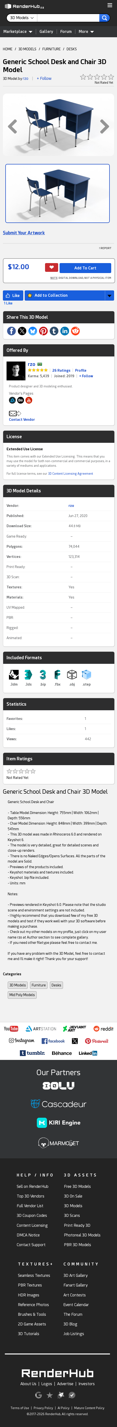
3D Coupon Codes (32, 1215)
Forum (66, 31)
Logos (46, 1384)
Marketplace (17, 31)
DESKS (72, 49)
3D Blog (70, 1324)
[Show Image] (57, 193)
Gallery (46, 31)
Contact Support (31, 1244)
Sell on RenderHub (32, 1186)
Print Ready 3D (77, 1225)
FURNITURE (51, 49)
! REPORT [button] (105, 248)
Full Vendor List (30, 1206)
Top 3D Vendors (30, 1196)
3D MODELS (27, 49)
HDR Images (28, 1295)
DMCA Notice (28, 1235)
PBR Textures (30, 1285)
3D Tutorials (28, 1333)
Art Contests (74, 1295)
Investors (86, 1384)
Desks (56, 985)
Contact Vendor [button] (22, 419)
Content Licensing (32, 1225)
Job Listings (73, 1333)
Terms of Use (19, 1408)
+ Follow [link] (86, 376)
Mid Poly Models (22, 995)
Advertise (65, 1384)
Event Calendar (76, 1304)
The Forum (72, 1314)
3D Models (17, 985)
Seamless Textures (34, 1275)
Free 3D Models (77, 1186)
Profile (80, 370)
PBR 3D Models (77, 1244)
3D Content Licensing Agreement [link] (70, 473)
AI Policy (64, 1408)
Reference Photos (33, 1304)
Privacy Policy (43, 1408)
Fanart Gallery (75, 1285)
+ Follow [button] (44, 78)
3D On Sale (73, 1196)
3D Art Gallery (75, 1275)
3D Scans (72, 1215)
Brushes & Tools (32, 1314)
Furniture (39, 985)
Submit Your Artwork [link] (24, 232)
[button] (110, 5)
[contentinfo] (23, 18)
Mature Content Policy (89, 1408)
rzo (25, 78)
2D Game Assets (32, 1324)
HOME (7, 49)
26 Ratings (61, 370)
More (86, 31)
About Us (28, 1384)
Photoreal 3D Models (82, 1235)
